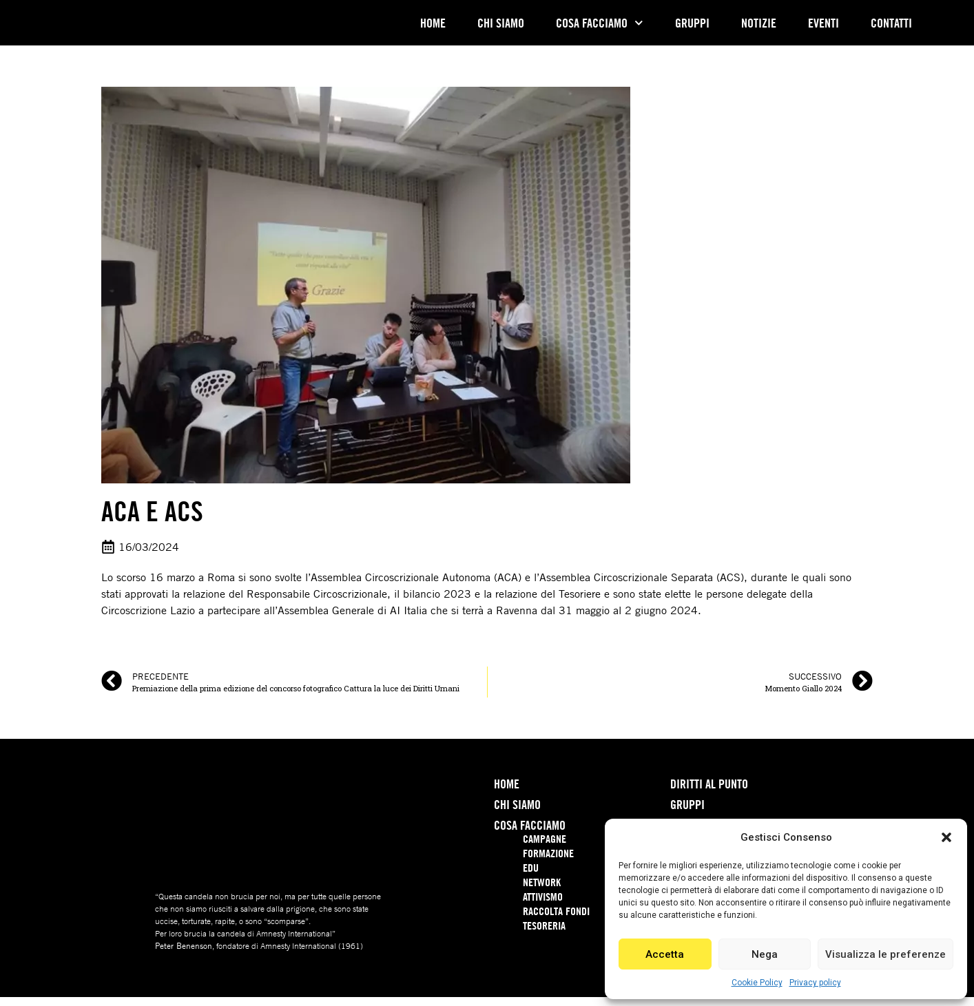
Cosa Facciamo (599, 27)
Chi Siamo (500, 27)
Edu (531, 876)
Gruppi (692, 27)
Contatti (891, 27)
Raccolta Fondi (556, 920)
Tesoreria (544, 934)
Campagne (544, 848)
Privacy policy (815, 982)
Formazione (548, 862)
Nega (765, 954)
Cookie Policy (757, 982)
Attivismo (543, 905)
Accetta (664, 954)
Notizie (758, 27)
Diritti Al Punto (709, 792)
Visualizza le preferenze (885, 954)
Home (433, 27)
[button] (946, 830)
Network (542, 891)
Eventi (823, 27)
